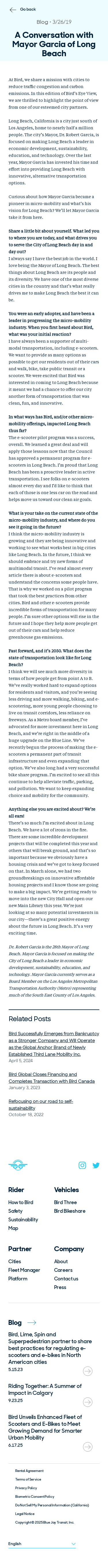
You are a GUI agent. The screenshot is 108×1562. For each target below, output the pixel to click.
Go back (28, 9)
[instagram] (82, 1166)
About (61, 1261)
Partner (20, 1248)
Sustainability (23, 1219)
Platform (17, 1279)
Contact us (66, 1279)
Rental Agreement (29, 1471)
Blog (22, 1322)
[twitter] (96, 1167)
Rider (16, 1189)
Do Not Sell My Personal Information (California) (52, 1505)
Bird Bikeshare (70, 1211)
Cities (14, 1261)
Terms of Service (28, 1479)
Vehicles (66, 1189)
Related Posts (30, 1019)
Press (60, 1287)
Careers (63, 1270)
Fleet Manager (24, 1270)
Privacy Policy (26, 1488)
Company (69, 1248)
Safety (15, 1211)
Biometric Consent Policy (34, 1496)
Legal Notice (25, 1514)
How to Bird (20, 1202)
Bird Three (65, 1202)
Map (13, 1228)
